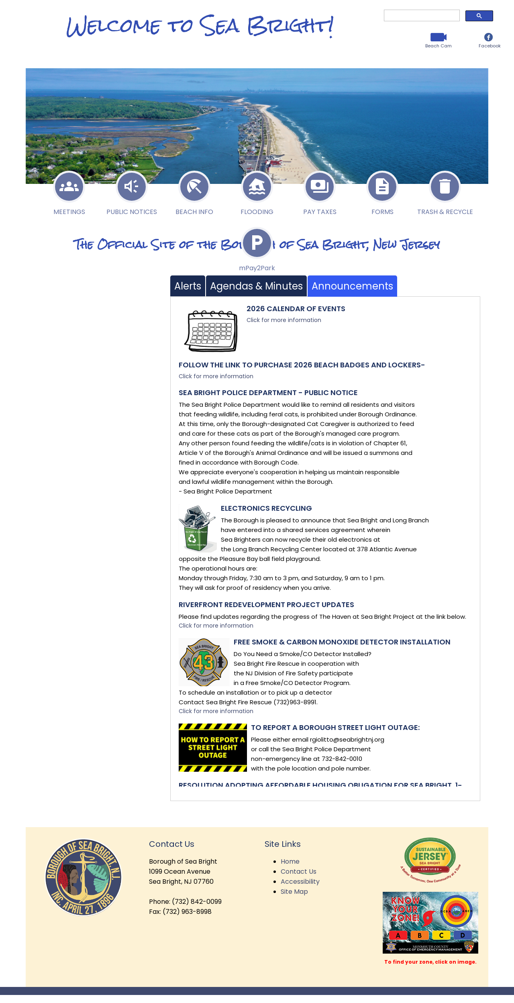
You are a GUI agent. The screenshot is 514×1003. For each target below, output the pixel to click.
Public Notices (131, 191)
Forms (382, 191)
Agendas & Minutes (256, 286)
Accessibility (300, 881)
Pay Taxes (320, 191)
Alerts (187, 286)
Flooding (257, 191)
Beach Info (194, 191)
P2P (257, 247)
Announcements (352, 286)
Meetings (69, 191)
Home (290, 861)
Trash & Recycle (445, 191)
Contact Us (298, 871)
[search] (421, 15)
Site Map (294, 891)
